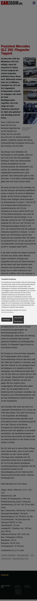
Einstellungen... (7, 319)
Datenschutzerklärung (7, 312)
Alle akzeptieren (18, 321)
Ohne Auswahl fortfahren (18, 318)
